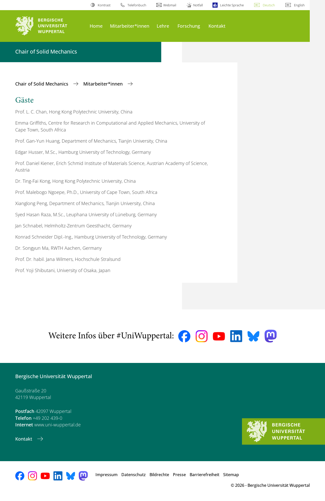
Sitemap (231, 474)
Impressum (106, 474)
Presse (179, 474)
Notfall (198, 5)
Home (96, 26)
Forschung (188, 26)
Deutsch (269, 5)
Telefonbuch (136, 5)
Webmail (169, 5)
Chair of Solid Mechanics (42, 84)
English (299, 5)
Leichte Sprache (232, 5)
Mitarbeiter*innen (129, 26)
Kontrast (104, 5)
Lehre (163, 26)
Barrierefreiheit (204, 474)
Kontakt (216, 26)
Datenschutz (133, 474)
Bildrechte (159, 474)
